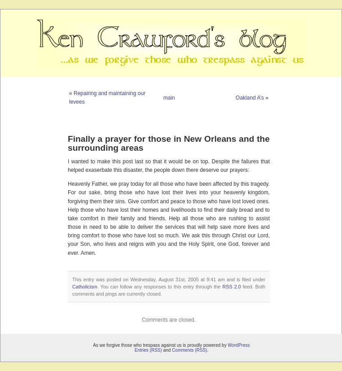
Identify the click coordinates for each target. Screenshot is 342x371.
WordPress (239, 345)
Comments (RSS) (189, 350)
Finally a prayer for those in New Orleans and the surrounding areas (169, 143)
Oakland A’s (250, 98)
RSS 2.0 (232, 286)
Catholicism (84, 286)
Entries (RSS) (148, 350)
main (169, 98)
